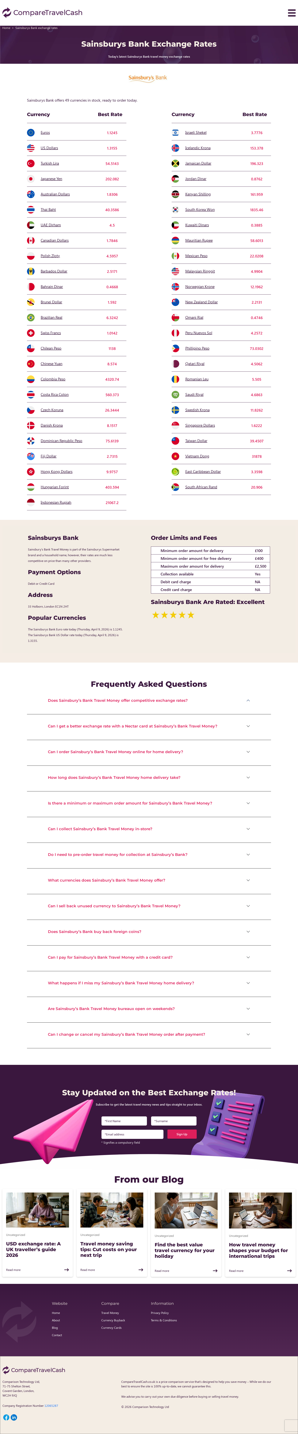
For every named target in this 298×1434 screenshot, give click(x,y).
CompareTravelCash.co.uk (138, 1382)
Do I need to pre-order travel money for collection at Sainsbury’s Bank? (118, 854)
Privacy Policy (160, 1313)
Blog (55, 1328)
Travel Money (110, 1313)
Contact (57, 1335)
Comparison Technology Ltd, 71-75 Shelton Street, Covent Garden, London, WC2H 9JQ (21, 1388)
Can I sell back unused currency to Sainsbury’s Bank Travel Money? (114, 906)
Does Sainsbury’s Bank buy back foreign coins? (94, 931)
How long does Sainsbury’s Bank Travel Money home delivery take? (114, 777)
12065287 (51, 1406)
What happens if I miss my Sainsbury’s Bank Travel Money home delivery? (121, 983)
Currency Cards (111, 1328)
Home (6, 28)
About (56, 1320)
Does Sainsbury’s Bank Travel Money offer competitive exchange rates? (118, 700)
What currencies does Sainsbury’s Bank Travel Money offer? (106, 880)
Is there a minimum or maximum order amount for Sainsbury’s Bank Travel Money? (130, 803)
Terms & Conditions (164, 1320)
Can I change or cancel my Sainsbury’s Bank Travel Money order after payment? (126, 1034)
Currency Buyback (113, 1320)
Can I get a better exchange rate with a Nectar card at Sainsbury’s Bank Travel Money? (132, 726)
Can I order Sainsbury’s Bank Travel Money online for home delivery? (115, 752)
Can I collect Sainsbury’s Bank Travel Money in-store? (100, 829)
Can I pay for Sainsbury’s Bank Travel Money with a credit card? (110, 957)
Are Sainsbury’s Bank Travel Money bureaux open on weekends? (111, 1008)
